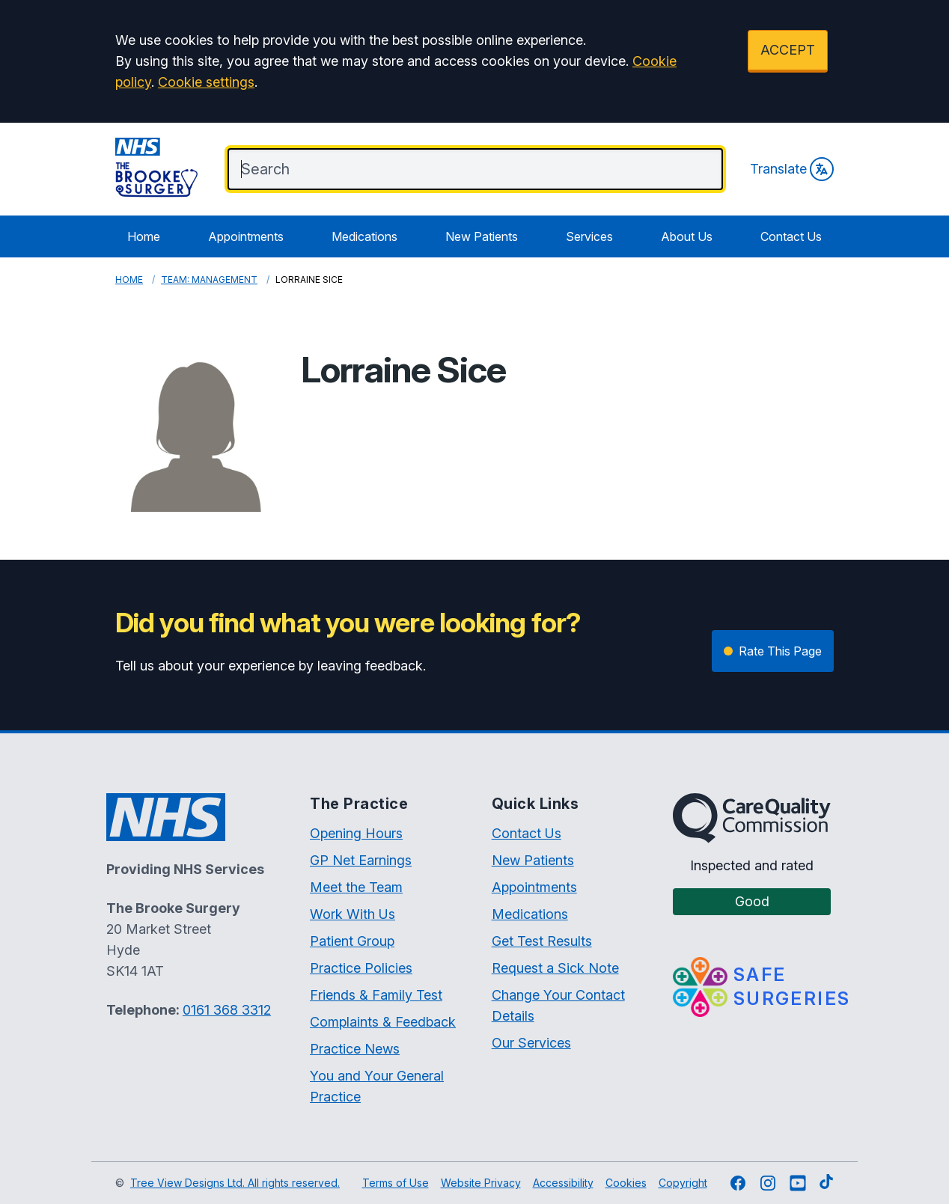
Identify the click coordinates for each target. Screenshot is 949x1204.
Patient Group (352, 941)
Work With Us (352, 914)
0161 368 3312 (227, 1010)
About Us (686, 236)
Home (143, 236)
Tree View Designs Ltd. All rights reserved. (235, 1182)
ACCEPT (787, 50)
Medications (364, 236)
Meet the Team (356, 887)
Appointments (246, 236)
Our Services (531, 1043)
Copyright (683, 1182)
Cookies (626, 1182)
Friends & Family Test (376, 995)
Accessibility (563, 1182)
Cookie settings (206, 82)
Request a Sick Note (555, 968)
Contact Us (791, 236)
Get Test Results (542, 941)
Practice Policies (361, 968)
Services (589, 236)
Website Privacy (481, 1182)
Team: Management (209, 279)
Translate (792, 169)
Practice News (355, 1049)
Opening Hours (356, 833)
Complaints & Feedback (383, 1022)
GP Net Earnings (361, 860)
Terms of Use (395, 1182)
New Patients (481, 236)
